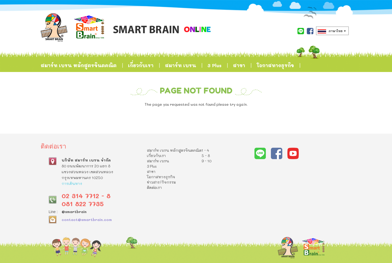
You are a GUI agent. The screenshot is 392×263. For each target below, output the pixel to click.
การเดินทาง (72, 183)
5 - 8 (206, 155)
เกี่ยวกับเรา (141, 65)
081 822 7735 (83, 204)
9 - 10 (206, 160)
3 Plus (214, 65)
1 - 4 (205, 150)
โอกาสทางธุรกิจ (275, 65)
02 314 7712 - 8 (86, 196)
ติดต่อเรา (103, 92)
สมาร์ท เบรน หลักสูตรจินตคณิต (79, 65)
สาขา (239, 65)
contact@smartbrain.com (87, 219)
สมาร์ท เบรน (180, 65)
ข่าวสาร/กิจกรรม (61, 92)
